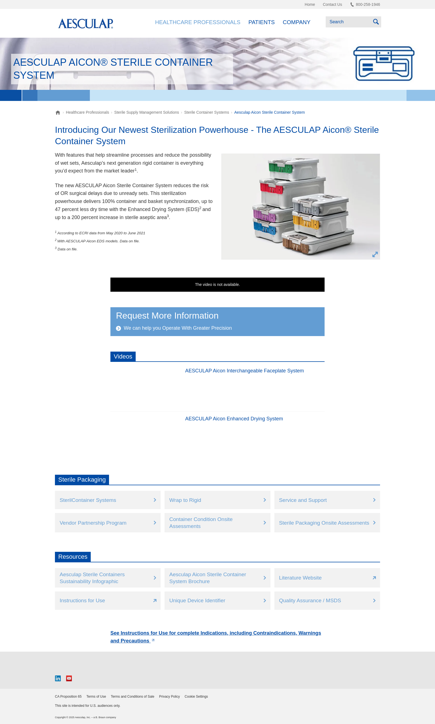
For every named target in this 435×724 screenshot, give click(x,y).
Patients (262, 22)
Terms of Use (96, 696)
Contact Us (332, 4)
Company (296, 22)
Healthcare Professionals (197, 22)
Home (310, 4)
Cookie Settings (196, 696)
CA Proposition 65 (68, 696)
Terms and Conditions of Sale (132, 696)
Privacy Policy (169, 696)
